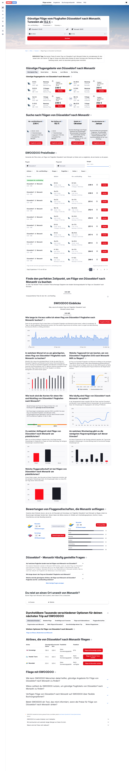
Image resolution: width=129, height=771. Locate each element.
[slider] (110, 166)
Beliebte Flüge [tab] (47, 620)
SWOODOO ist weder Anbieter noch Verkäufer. (68, 719)
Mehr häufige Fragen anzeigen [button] (55, 583)
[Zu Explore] (3, 21)
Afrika (31, 50)
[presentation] (52, 22)
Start (26, 50)
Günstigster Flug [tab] (32, 72)
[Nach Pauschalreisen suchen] (3, 18)
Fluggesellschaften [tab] (99, 620)
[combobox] (33, 25)
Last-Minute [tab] (64, 72)
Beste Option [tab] (45, 72)
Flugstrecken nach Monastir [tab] (35, 624)
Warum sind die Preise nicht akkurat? (68, 725)
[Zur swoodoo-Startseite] (11, 2)
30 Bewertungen (39, 528)
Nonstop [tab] (54, 72)
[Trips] (3, 26)
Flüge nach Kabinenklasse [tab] (82, 620)
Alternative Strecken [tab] (33, 620)
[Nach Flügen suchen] (3, 7)
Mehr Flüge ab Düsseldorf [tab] (55, 624)
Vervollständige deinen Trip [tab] (74, 624)
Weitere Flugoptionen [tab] (92, 624)
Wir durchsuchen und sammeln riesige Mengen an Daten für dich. (68, 722)
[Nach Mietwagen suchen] (3, 14)
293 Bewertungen (40, 538)
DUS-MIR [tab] (67, 292)
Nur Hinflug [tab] (74, 72)
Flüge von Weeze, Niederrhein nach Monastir (39, 632)
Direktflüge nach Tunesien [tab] (63, 620)
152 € (47, 21)
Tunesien (36, 50)
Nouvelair (37, 523)
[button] (3, 2)
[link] (35, 143)
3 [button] (97, 269)
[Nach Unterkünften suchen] (3, 11)
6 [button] (104, 269)
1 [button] (90, 269)
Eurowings (38, 533)
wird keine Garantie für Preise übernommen (70, 714)
